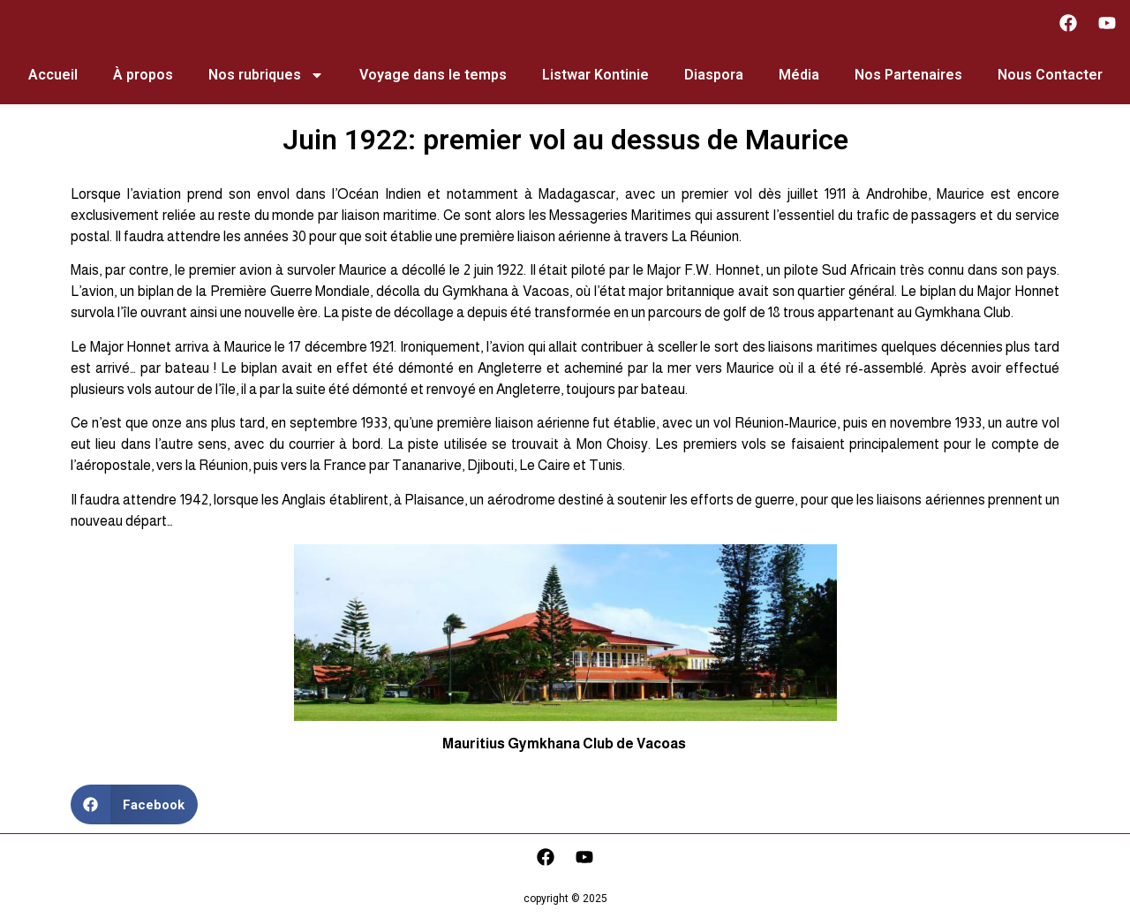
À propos (143, 74)
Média (799, 74)
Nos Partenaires (908, 74)
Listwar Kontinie (595, 74)
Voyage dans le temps (433, 74)
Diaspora (713, 74)
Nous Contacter (1050, 74)
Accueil (53, 74)
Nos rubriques (266, 75)
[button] (134, 804)
